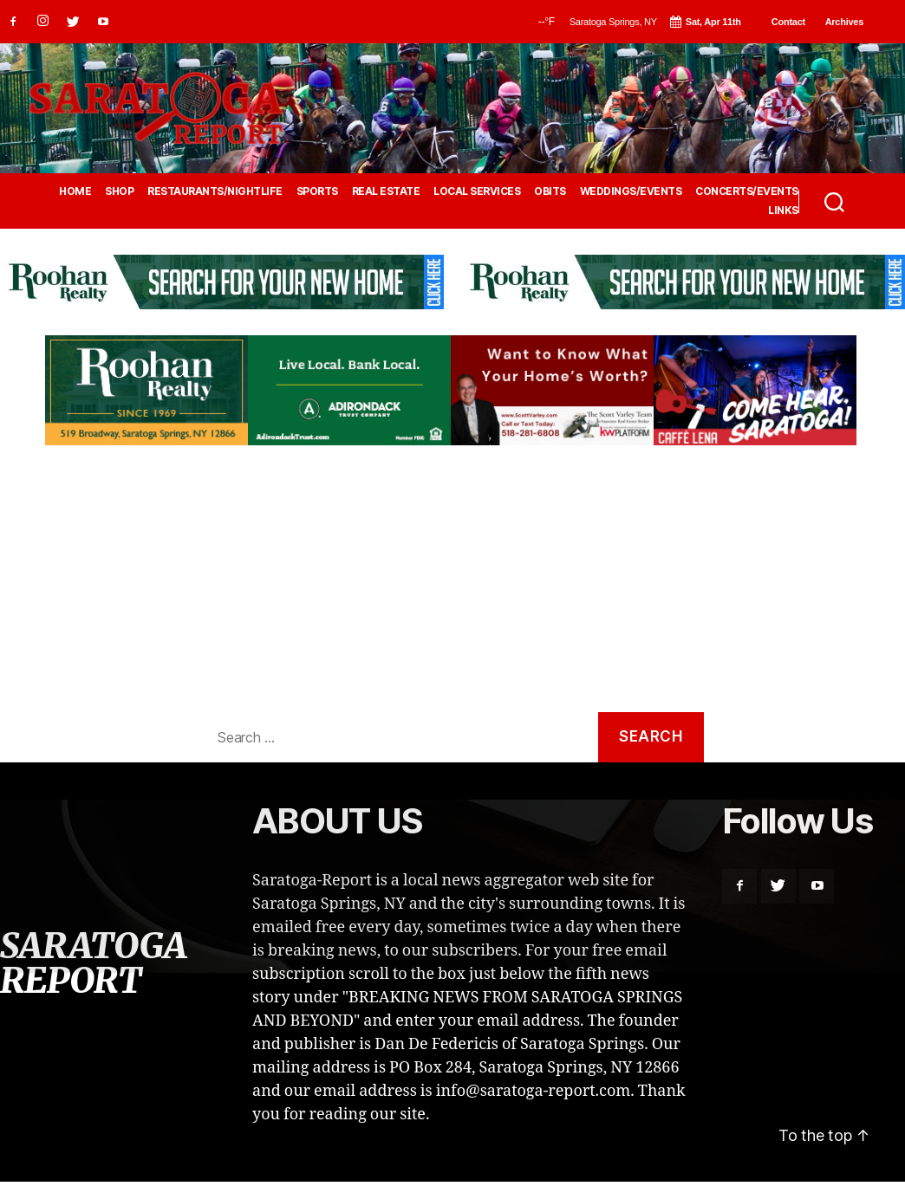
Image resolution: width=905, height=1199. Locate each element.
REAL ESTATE (386, 191)
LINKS (783, 210)
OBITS (550, 191)
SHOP (119, 191)
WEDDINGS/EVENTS (631, 191)
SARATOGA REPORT (93, 963)
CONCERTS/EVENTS (746, 191)
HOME (75, 191)
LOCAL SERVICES (476, 191)
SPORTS (317, 191)
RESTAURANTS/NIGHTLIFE (215, 191)
